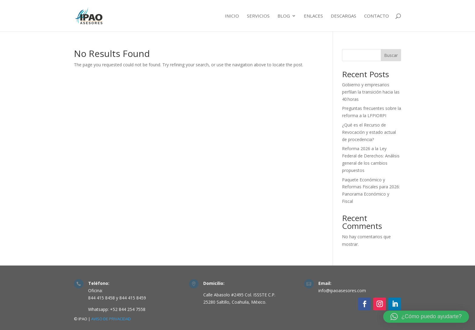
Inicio (232, 16)
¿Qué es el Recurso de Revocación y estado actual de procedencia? (369, 132)
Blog (283, 16)
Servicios (258, 16)
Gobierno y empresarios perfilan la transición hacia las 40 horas (371, 92)
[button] (426, 317)
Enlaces (313, 16)
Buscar (391, 55)
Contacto (376, 16)
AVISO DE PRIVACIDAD (111, 319)
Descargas (343, 16)
